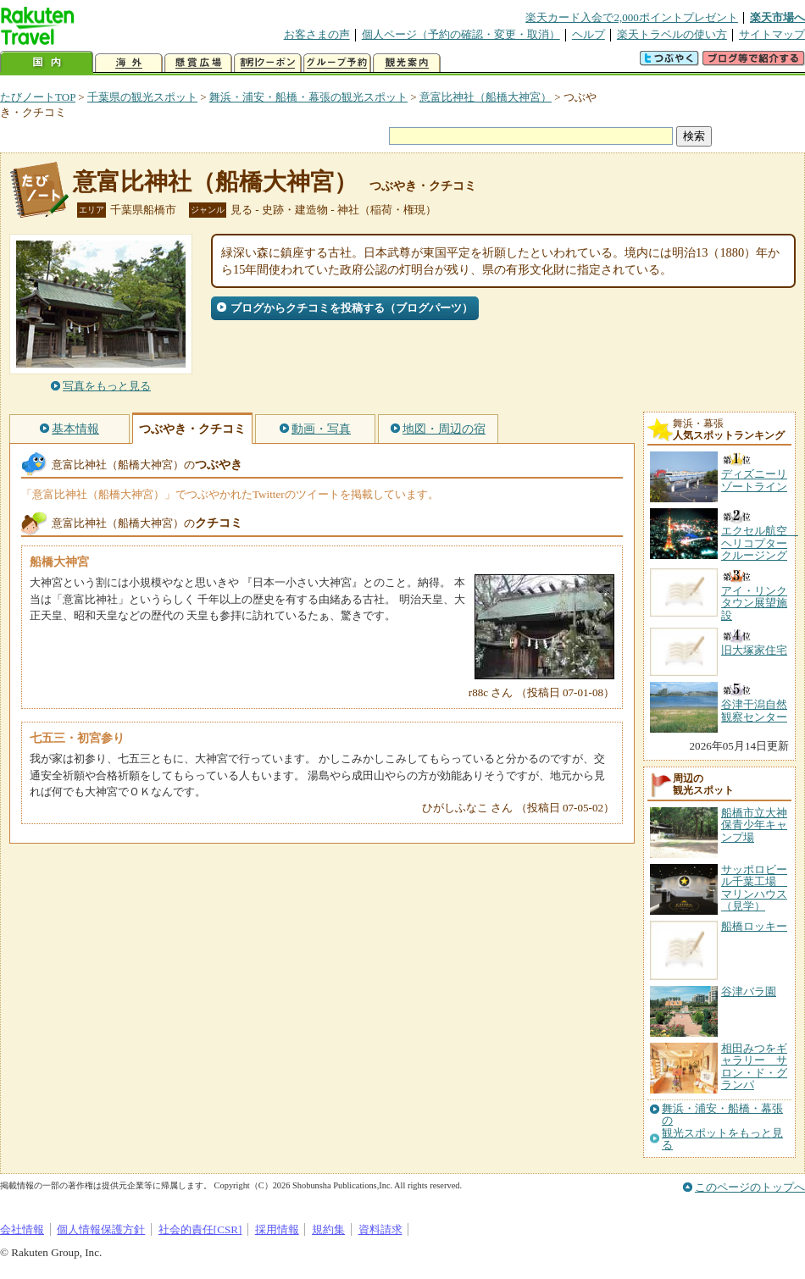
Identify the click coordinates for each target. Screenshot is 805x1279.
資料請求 (380, 1229)
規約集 (328, 1229)
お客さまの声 (317, 34)
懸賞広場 (198, 63)
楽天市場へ (777, 17)
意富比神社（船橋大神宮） (485, 97)
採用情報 (277, 1229)
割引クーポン (268, 63)
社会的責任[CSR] (200, 1229)
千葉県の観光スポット (142, 97)
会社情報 (22, 1229)
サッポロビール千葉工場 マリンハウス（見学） (754, 887)
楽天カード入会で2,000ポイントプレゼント (631, 17)
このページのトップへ (750, 1187)
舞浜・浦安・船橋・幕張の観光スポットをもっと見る (722, 1127)
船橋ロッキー (754, 926)
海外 (129, 63)
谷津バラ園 (748, 991)
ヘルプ (588, 34)
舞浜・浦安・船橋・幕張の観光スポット (308, 97)
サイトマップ (772, 34)
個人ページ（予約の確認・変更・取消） (461, 34)
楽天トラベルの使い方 (672, 34)
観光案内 (407, 63)
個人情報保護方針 (101, 1229)
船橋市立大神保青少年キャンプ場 (754, 825)
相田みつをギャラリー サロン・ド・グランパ (754, 1066)
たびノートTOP (37, 97)
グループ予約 (337, 63)
